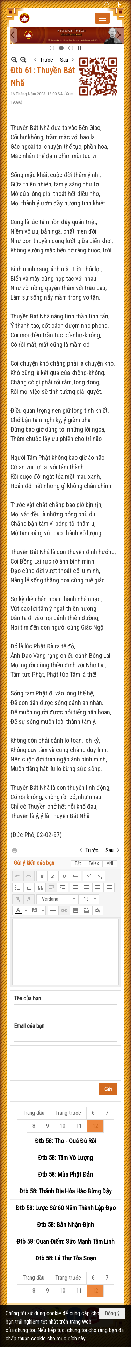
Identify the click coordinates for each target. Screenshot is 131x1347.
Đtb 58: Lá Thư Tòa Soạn (65, 1258)
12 (95, 1125)
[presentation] (67, 1063)
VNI (110, 863)
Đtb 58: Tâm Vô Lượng (65, 1157)
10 (62, 1125)
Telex (94, 863)
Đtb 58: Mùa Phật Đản (65, 1174)
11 (79, 1125)
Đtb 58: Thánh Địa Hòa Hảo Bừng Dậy (65, 1191)
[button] (102, 18)
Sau (64, 60)
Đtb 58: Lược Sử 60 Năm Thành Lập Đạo (66, 1208)
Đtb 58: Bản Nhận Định (65, 1224)
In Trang (13, 850)
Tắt (78, 863)
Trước (46, 60)
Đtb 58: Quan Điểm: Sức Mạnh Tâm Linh (65, 1241)
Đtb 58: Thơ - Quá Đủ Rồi (65, 1140)
